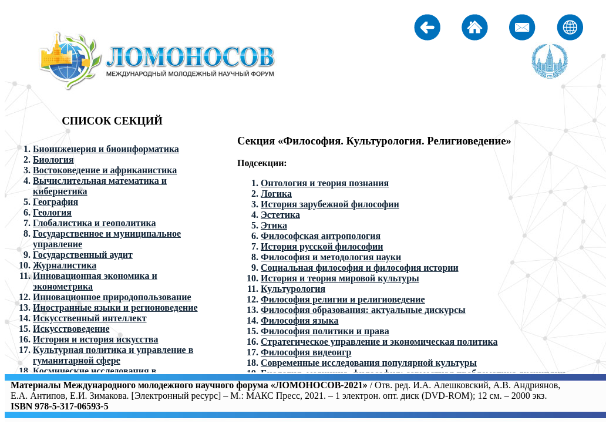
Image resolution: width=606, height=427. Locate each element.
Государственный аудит (83, 255)
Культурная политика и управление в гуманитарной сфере (113, 355)
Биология (53, 159)
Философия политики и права (325, 331)
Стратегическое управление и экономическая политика (379, 342)
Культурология (293, 289)
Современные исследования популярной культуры (369, 363)
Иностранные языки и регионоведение (115, 307)
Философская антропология (321, 236)
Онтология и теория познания (325, 183)
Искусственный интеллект (90, 318)
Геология (52, 212)
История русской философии (322, 246)
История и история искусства (95, 339)
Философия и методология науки (331, 257)
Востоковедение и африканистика (105, 170)
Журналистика (64, 265)
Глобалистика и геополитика (94, 223)
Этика (274, 225)
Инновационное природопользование (112, 297)
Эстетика (280, 215)
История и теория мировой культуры (340, 278)
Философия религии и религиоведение (343, 299)
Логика (276, 194)
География (55, 202)
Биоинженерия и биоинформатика (106, 149)
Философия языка (300, 320)
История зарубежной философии (330, 204)
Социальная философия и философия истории (360, 268)
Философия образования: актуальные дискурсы (363, 310)
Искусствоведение (71, 329)
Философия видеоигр (306, 352)
